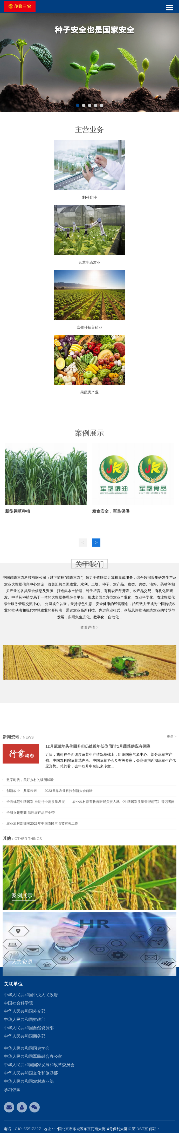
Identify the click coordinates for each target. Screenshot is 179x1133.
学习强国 (12, 1089)
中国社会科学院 (18, 1003)
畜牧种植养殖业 (89, 327)
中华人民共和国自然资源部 (29, 1028)
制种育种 (89, 197)
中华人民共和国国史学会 (27, 1048)
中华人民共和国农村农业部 (29, 1081)
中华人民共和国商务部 (24, 1036)
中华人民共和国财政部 (24, 1019)
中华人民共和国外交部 (24, 1011)
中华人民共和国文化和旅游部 (31, 1073)
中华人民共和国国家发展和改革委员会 (39, 1065)
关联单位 (13, 984)
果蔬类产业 (89, 392)
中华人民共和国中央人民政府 (31, 995)
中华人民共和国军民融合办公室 (33, 1056)
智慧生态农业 (89, 262)
